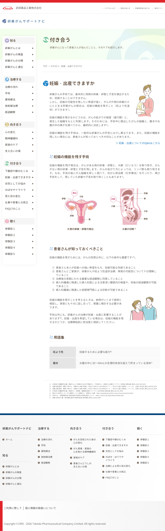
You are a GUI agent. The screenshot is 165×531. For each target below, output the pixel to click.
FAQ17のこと (13, 208)
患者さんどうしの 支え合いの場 (82, 465)
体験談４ (10, 247)
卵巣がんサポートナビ (26, 21)
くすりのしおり (110, 8)
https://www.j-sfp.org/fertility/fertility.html (110, 395)
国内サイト (159, 8)
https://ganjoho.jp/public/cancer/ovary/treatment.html (115, 393)
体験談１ (10, 228)
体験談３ (10, 241)
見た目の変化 (12, 196)
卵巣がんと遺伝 (14, 67)
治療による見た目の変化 (118, 465)
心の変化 (10, 132)
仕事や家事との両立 (16, 202)
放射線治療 (11, 106)
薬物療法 (10, 99)
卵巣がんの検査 (14, 54)
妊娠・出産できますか (18, 177)
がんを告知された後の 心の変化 (84, 441)
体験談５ (10, 254)
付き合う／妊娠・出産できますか (66, 66)
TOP (45, 66)
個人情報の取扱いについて (40, 508)
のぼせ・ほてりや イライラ (115, 458)
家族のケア (11, 144)
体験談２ (10, 235)
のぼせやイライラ (15, 190)
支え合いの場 (12, 151)
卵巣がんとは (12, 48)
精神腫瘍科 (11, 138)
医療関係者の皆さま (142, 8)
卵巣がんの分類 (14, 60)
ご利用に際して (13, 508)
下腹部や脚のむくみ (16, 171)
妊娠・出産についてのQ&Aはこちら (139, 143)
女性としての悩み (15, 183)
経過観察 (10, 112)
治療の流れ (11, 87)
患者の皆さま (125, 8)
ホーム (9, 439)
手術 (7, 93)
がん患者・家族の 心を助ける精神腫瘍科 (84, 450)
